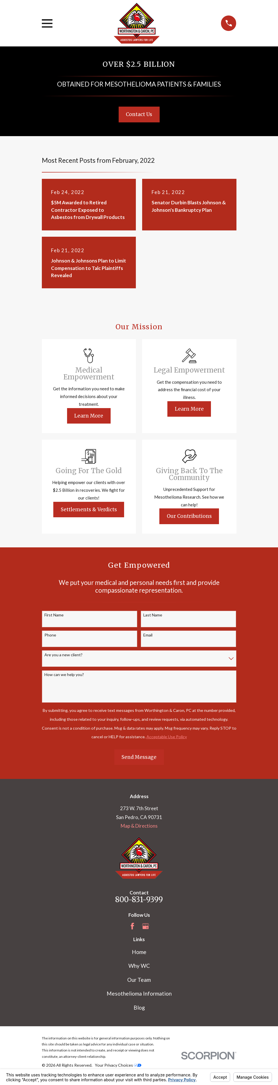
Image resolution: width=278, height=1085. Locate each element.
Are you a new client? (63, 655)
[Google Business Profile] (145, 926)
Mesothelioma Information (139, 993)
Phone (50, 635)
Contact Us (139, 114)
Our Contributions (189, 516)
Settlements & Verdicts (89, 509)
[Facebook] (132, 926)
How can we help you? (64, 674)
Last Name (152, 615)
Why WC (139, 965)
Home (139, 952)
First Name (54, 615)
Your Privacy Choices (118, 1065)
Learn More (88, 416)
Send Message (139, 757)
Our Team (139, 979)
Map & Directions (139, 826)
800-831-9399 (139, 899)
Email (147, 635)
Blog (139, 1007)
